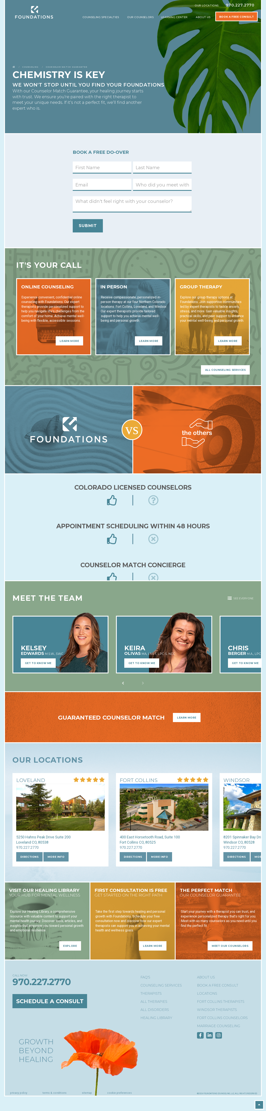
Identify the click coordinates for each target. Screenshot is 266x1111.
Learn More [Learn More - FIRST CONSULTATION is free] (152, 945)
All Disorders (154, 1010)
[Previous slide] (142, 682)
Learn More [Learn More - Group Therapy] (228, 340)
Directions (29, 856)
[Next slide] (123, 682)
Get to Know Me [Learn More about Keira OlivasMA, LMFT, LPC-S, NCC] (141, 663)
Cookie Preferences (119, 1092)
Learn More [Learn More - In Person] (148, 340)
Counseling (30, 66)
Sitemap (87, 1092)
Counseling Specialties (101, 17)
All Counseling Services (225, 369)
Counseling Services (161, 985)
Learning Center (174, 17)
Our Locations (207, 5)
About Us (203, 17)
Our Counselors (140, 17)
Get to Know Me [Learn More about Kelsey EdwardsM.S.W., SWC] (38, 663)
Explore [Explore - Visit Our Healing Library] (70, 945)
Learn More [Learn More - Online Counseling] (69, 340)
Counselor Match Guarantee (66, 66)
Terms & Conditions (55, 1092)
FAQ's (145, 977)
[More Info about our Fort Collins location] (139, 780)
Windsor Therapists (217, 1010)
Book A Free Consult (236, 16)
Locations (207, 994)
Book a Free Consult (217, 985)
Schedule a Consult (50, 1001)
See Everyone (241, 598)
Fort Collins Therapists (220, 1002)
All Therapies (153, 1002)
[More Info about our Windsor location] (236, 780)
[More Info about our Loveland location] (30, 780)
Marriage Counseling (218, 1026)
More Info (56, 856)
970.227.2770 (240, 5)
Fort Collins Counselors (222, 1018)
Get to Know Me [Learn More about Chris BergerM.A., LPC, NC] (245, 663)
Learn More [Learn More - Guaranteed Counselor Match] (186, 717)
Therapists (151, 994)
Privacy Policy (18, 1092)
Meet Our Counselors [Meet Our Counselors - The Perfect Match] (230, 945)
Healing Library (156, 1018)
